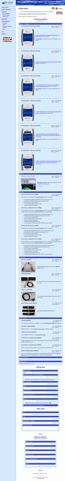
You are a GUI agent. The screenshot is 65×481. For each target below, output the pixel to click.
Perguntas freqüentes (7, 26)
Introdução (5, 23)
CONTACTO (4, 34)
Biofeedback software (41, 182)
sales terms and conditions (35, 11)
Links (4, 29)
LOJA (3, 31)
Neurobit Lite (5, 16)
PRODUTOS (4, 12)
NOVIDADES (4, 19)
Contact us (36, 474)
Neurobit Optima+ (6, 13)
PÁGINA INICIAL (5, 7)
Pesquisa (5, 27)
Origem (4, 24)
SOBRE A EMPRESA (6, 9)
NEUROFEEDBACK (6, 21)
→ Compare (26, 23)
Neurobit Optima (6, 15)
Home (41, 474)
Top (45, 474)
